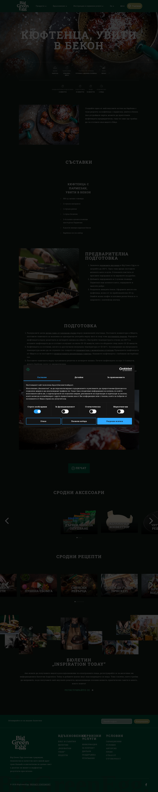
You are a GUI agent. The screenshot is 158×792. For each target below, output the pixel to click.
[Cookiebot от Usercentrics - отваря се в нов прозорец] (121, 369)
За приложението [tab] (116, 377)
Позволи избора (79, 421)
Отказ (43, 421)
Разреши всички (114, 421)
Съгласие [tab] (42, 377)
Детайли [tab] (79, 377)
